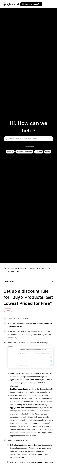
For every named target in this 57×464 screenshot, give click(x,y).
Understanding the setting (28, 405)
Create (10, 319)
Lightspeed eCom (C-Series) (15, 268)
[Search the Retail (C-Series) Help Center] (28, 138)
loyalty (47, 151)
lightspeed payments (24, 151)
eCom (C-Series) (31, 4)
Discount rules (13, 271)
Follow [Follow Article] (8, 310)
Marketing (34, 268)
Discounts (45, 268)
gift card (39, 151)
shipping (10, 151)
